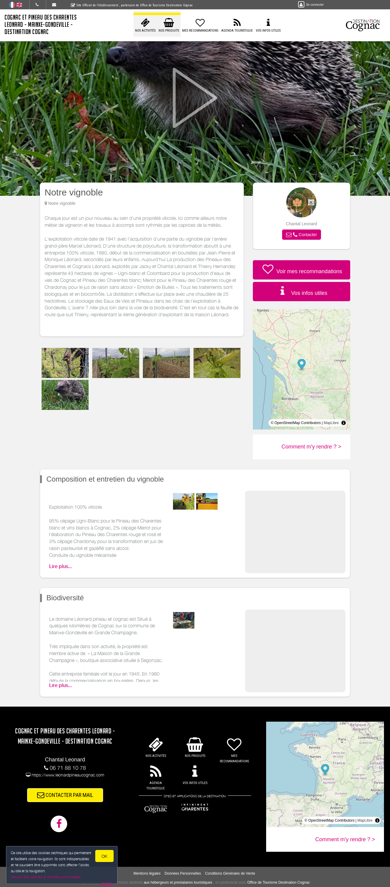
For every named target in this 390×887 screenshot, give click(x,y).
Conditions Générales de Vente (230, 873)
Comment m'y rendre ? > (311, 447)
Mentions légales (147, 873)
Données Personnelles (183, 873)
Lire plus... (60, 566)
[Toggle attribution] (343, 422)
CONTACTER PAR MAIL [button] (65, 795)
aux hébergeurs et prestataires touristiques (178, 882)
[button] (301, 235)
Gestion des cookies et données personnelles (46, 877)
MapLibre (331, 423)
